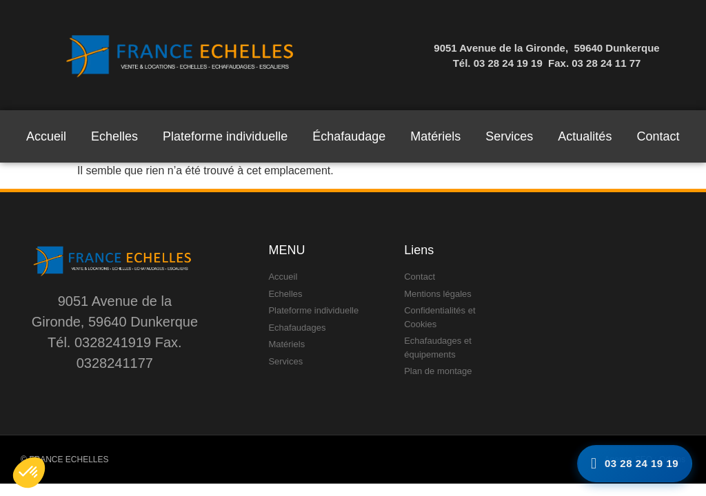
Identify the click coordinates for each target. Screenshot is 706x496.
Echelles (114, 136)
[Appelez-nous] (634, 464)
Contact (657, 136)
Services (509, 136)
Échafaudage (348, 136)
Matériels (435, 136)
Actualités (585, 136)
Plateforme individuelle (225, 136)
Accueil (46, 136)
